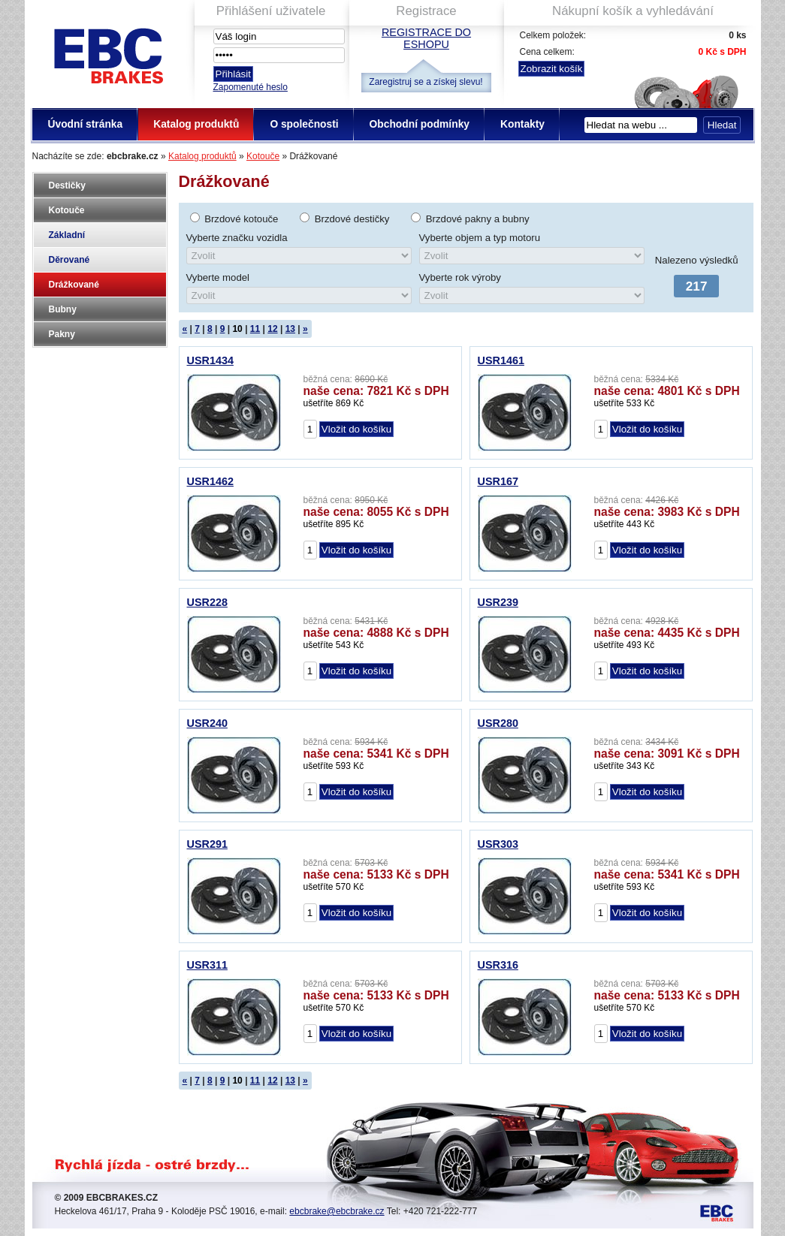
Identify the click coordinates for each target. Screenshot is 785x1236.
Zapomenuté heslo (250, 87)
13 (290, 329)
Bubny (63, 309)
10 (237, 329)
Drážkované (74, 284)
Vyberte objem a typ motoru (480, 237)
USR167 (498, 481)
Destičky (67, 185)
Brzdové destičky (352, 219)
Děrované (69, 260)
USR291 (207, 844)
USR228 (207, 602)
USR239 (498, 602)
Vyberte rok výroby (460, 277)
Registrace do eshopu (426, 38)
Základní (67, 235)
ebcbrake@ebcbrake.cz (336, 1211)
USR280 (498, 723)
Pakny (62, 334)
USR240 (207, 723)
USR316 (498, 965)
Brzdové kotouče (241, 219)
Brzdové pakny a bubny (478, 219)
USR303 (498, 844)
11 (255, 329)
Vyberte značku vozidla (237, 237)
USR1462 (210, 481)
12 (272, 329)
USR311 (207, 965)
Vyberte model (218, 277)
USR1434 (210, 360)
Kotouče (262, 156)
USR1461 (501, 360)
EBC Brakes (107, 53)
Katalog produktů (202, 156)
